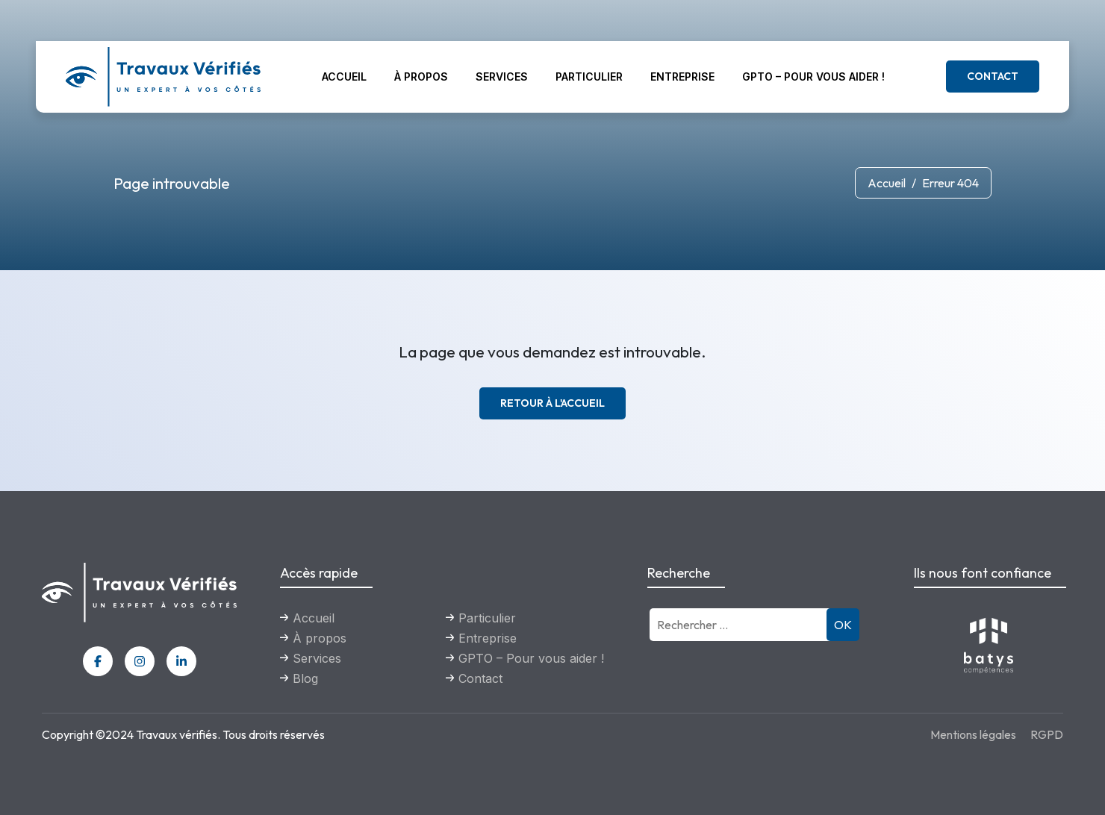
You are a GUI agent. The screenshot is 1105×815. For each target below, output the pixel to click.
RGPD (1046, 734)
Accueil (344, 76)
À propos (421, 76)
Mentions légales (973, 734)
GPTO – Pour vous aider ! (813, 76)
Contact (992, 76)
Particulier (589, 76)
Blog (305, 678)
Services (502, 76)
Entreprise (682, 76)
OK (843, 624)
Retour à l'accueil (552, 403)
